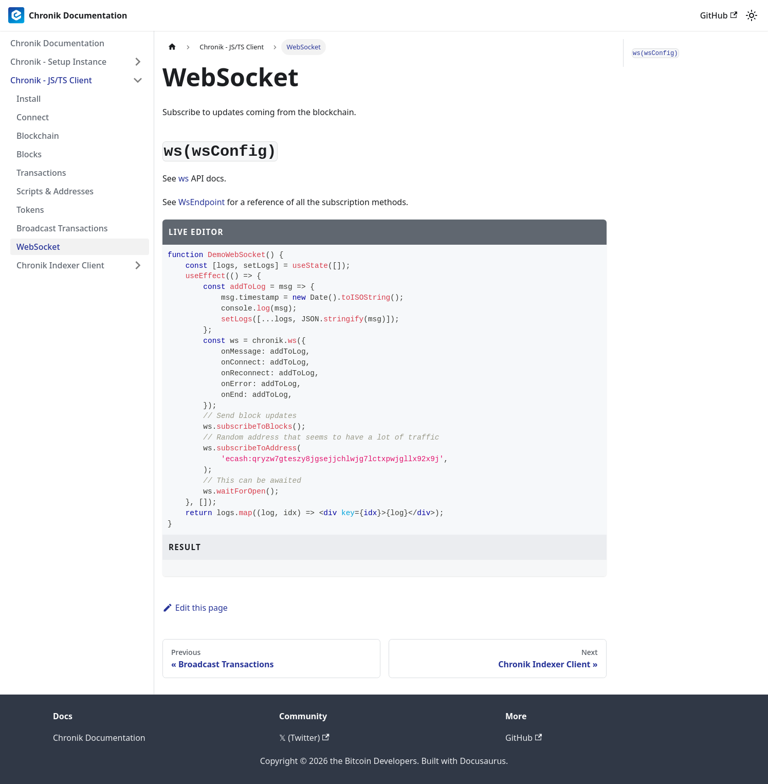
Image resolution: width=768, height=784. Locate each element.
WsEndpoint (201, 202)
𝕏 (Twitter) (304, 737)
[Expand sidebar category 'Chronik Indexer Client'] (137, 265)
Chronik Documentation (99, 737)
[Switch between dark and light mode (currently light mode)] (751, 15)
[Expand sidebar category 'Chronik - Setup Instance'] (137, 61)
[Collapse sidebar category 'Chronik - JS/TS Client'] (137, 80)
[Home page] (172, 47)
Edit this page (195, 607)
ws (183, 178)
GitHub (718, 15)
